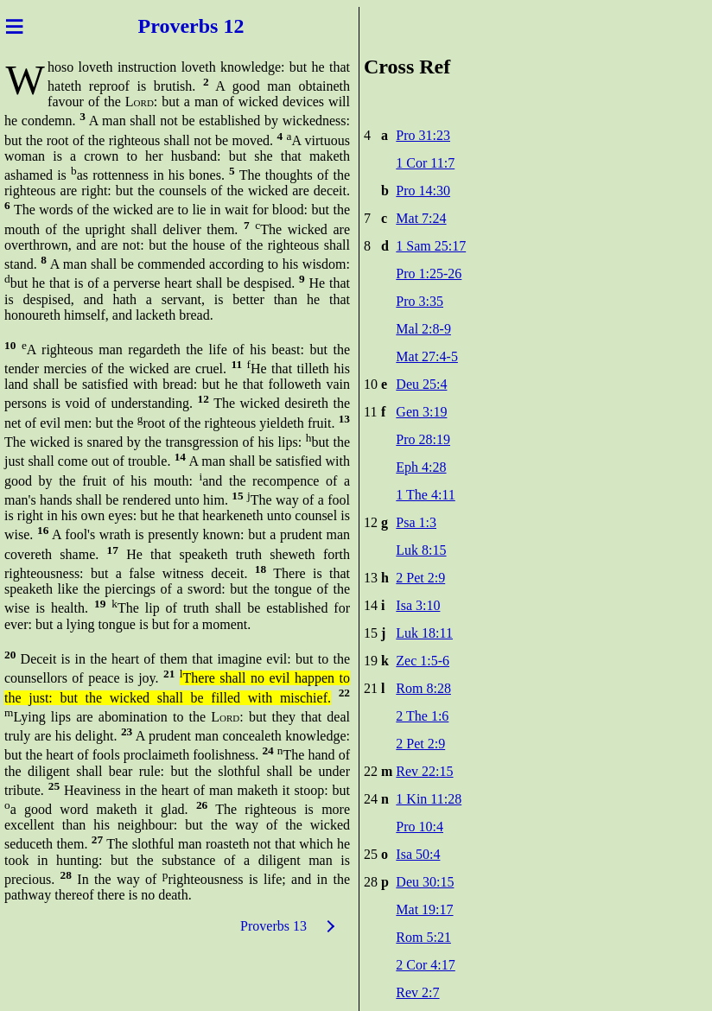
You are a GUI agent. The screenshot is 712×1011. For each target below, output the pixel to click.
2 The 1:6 (422, 716)
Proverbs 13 (273, 926)
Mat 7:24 (421, 218)
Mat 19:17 (424, 909)
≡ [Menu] (14, 26)
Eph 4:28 (421, 467)
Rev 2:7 (417, 992)
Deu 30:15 (425, 881)
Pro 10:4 (419, 826)
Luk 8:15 (421, 550)
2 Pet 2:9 (420, 577)
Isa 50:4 (418, 854)
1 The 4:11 (425, 494)
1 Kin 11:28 (428, 799)
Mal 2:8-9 (423, 328)
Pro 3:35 (419, 301)
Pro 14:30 (423, 190)
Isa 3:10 (418, 605)
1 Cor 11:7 (425, 163)
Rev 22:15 (424, 771)
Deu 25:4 (421, 384)
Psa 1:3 (416, 522)
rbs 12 (216, 26)
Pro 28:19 (423, 439)
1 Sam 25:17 (431, 245)
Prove (164, 26)
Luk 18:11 (424, 633)
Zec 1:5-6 (422, 660)
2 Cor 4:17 (425, 964)
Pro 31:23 (423, 135)
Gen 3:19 (421, 411)
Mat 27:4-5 (427, 356)
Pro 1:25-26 (428, 273)
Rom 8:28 (423, 688)
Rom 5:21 (423, 937)
